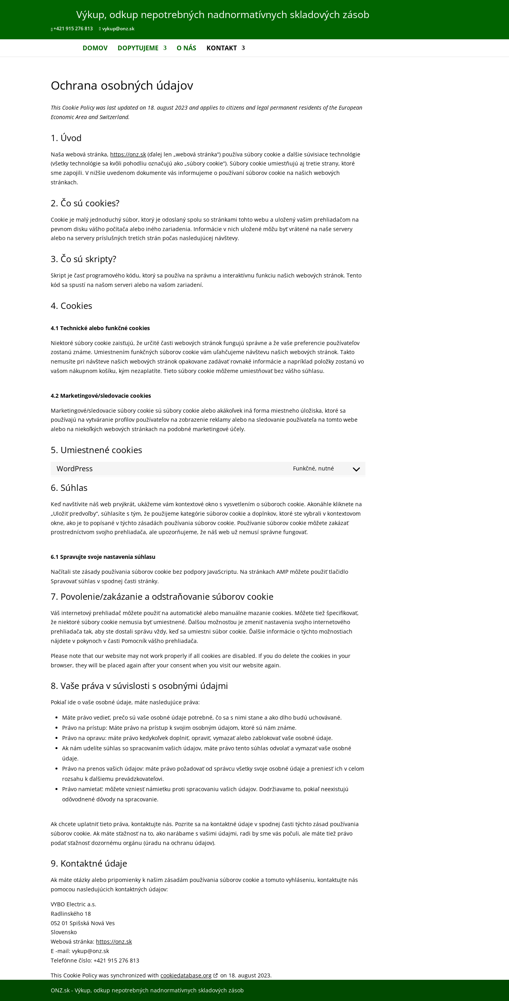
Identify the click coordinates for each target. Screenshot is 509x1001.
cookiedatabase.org (186, 975)
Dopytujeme (138, 48)
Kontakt (222, 48)
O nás (186, 48)
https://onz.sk (128, 154)
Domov (95, 48)
